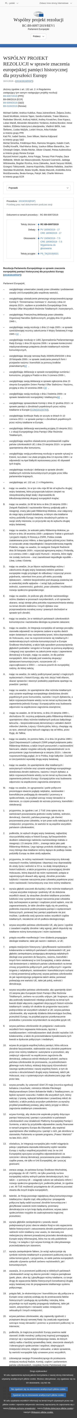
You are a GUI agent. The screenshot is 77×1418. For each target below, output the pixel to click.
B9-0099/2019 (10, 102)
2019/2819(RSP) (24, 81)
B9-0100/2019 (10, 106)
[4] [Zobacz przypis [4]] (58, 397)
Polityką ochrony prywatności (22, 1413)
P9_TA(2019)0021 (49, 253)
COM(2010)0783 (39, 410)
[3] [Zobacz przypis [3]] (45, 388)
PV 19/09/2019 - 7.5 (50, 238)
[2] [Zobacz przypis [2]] (25, 366)
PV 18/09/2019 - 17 (50, 229)
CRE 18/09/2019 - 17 (51, 233)
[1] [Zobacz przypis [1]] (17, 334)
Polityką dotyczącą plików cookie (58, 1413)
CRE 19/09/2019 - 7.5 (51, 241)
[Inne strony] (56, 3)
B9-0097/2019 (10, 96)
